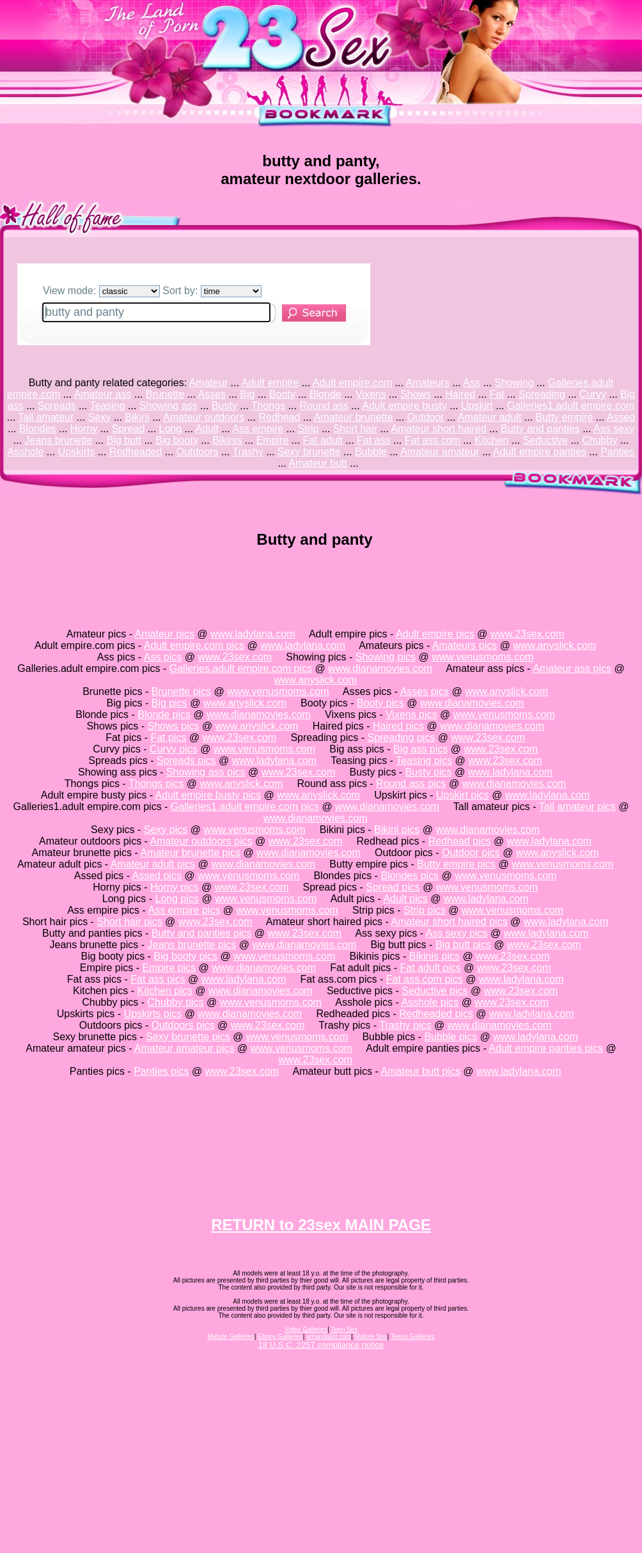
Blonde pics (164, 714)
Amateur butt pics (420, 1071)
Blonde (325, 394)
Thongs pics (156, 783)
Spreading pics (401, 737)
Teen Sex (344, 1329)
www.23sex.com (527, 633)
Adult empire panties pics (546, 1048)
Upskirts (76, 451)
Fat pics (168, 737)
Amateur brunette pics (190, 852)
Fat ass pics (157, 979)
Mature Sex (370, 1336)
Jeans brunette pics (192, 944)
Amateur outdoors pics (201, 841)
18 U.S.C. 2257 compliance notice (321, 1345)
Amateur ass (103, 394)
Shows (415, 394)
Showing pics (386, 657)
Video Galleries (306, 1329)
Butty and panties (540, 428)
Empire (272, 440)
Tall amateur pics (577, 806)
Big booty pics (185, 956)
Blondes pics (409, 875)
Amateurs (428, 382)
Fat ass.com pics (424, 979)
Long (170, 428)
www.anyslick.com (554, 645)
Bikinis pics (434, 956)
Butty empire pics (456, 864)
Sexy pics (165, 829)
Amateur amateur (440, 451)
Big (247, 394)
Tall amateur (46, 417)
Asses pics (424, 691)
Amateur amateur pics (184, 1048)
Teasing (107, 405)
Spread (128, 428)
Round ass (323, 405)
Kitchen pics (164, 990)
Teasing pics (424, 760)
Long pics (177, 898)
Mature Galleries (230, 1336)
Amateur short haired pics (449, 921)
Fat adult (323, 440)
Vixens (371, 394)
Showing (513, 382)
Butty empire (564, 417)
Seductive (545, 440)
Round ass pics (411, 783)
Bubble (371, 451)
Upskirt (477, 405)
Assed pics (157, 875)
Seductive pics (434, 990)
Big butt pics (463, 944)
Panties (617, 451)
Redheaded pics (436, 1013)
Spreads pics (186, 760)
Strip (308, 428)
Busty (224, 405)
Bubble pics (450, 1036)
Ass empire (257, 428)
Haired (460, 394)
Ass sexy (613, 428)
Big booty (176, 440)
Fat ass (373, 440)
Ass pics (163, 657)
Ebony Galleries (280, 1336)
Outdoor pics (471, 852)
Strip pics (424, 910)
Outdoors (197, 451)
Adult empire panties (539, 451)
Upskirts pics (153, 1013)
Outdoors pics (183, 1025)
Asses (212, 394)
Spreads (57, 405)
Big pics (169, 703)
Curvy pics (174, 749)
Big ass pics (420, 749)
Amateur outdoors (203, 417)
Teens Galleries (413, 1336)
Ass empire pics (184, 910)
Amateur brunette (353, 417)
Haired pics (398, 726)
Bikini (137, 417)
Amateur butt (317, 463)
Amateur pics (164, 633)
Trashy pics (405, 1025)
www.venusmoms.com (482, 657)
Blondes (37, 428)
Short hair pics (129, 921)
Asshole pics (429, 1002)
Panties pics (161, 1071)
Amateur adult (490, 417)
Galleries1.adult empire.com (570, 405)
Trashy (247, 451)
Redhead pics (459, 841)
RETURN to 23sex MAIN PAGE (321, 1224)
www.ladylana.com (252, 633)
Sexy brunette (309, 451)
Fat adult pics (430, 967)
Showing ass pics (206, 772)
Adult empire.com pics (194, 645)
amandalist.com (328, 1336)
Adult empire (270, 382)
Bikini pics (396, 829)
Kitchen (491, 440)
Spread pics (393, 887)
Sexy (99, 417)
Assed (621, 417)
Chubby (599, 440)
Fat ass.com (432, 440)
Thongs (268, 405)
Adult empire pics (435, 633)
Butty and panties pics (202, 933)
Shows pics (174, 726)
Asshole (25, 451)
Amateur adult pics (153, 864)
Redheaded (135, 451)
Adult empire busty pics (208, 795)
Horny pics (174, 887)
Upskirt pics (462, 795)
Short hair (355, 428)
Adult (206, 428)
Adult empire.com (353, 382)
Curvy (592, 394)
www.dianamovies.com (380, 668)
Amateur (208, 382)
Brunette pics (181, 691)
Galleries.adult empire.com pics (240, 668)
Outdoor (425, 417)
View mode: (101, 290)
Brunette (165, 394)
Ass (471, 382)
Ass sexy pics (457, 933)
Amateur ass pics (572, 668)
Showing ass (168, 405)
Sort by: (212, 290)
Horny (84, 428)
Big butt (124, 440)
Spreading (542, 394)
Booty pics (380, 703)
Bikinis (227, 440)
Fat (497, 394)
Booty (282, 394)
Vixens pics (411, 714)
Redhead (279, 417)
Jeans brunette (59, 440)
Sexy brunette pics (188, 1036)
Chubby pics (176, 1002)
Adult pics (405, 898)
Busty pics (428, 772)
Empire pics (169, 967)
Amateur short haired (438, 428)
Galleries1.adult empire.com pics (245, 806)
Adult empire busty (404, 405)
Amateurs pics (464, 645)
